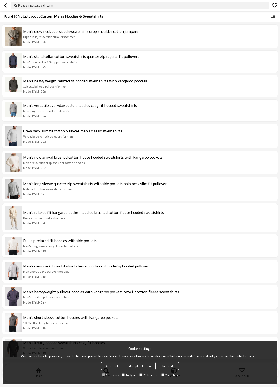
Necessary (111, 375)
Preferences (149, 375)
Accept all (112, 366)
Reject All (168, 366)
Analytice (129, 375)
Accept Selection (140, 366)
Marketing (169, 375)
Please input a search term (35, 5)
